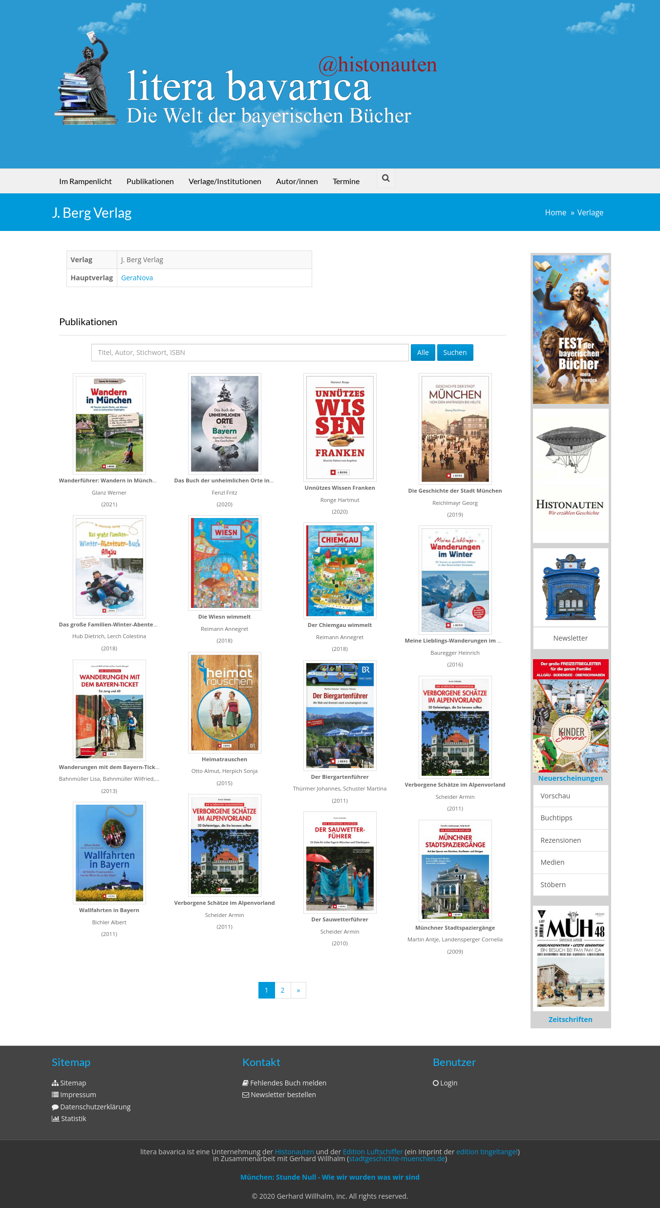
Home (556, 213)
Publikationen (150, 181)
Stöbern (553, 884)
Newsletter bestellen (279, 1094)
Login (445, 1082)
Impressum (74, 1094)
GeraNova (137, 277)
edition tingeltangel (487, 1151)
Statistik (69, 1118)
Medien (553, 862)
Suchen (455, 352)
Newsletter (571, 638)
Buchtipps (557, 817)
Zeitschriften (571, 1019)
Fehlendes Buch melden (284, 1082)
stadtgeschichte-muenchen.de (397, 1158)
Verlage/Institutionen (225, 181)
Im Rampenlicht (85, 181)
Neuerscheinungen (570, 778)
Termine (346, 181)
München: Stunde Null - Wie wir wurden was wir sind (330, 1177)
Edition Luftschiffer (373, 1151)
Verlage (590, 213)
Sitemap (69, 1082)
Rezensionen (561, 840)
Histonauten (294, 1151)
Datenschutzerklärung (91, 1106)
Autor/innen (297, 181)
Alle (423, 352)
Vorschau (556, 795)
